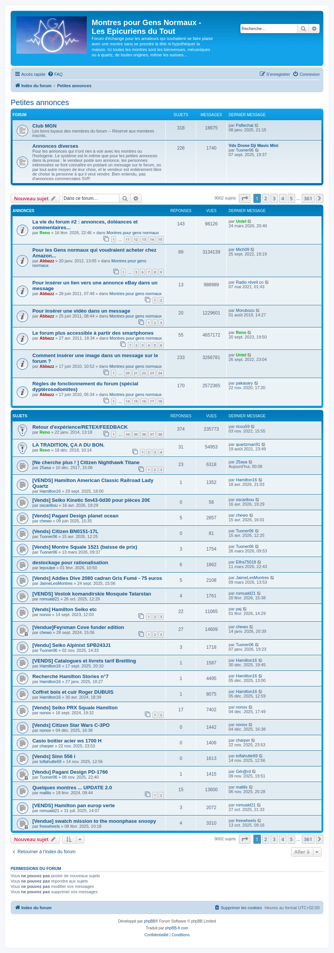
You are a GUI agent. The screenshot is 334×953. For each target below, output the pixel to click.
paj (239, 609)
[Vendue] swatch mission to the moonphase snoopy (94, 821)
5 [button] (291, 198)
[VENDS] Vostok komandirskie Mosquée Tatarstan (91, 594)
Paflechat (244, 125)
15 (160, 239)
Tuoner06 (245, 150)
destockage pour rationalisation (70, 562)
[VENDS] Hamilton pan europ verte (73, 805)
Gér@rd (243, 771)
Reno (45, 232)
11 (127, 239)
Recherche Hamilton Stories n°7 (70, 676)
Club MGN (44, 126)
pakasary (244, 383)
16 (144, 401)
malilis (45, 792)
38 (160, 434)
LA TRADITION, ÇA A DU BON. (68, 445)
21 (136, 372)
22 (144, 372)
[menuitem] (55, 74)
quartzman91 (248, 444)
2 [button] (265, 198)
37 (152, 434)
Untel (241, 221)
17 (152, 401)
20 (127, 372)
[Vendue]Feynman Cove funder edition (78, 627)
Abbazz (47, 261)
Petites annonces (40, 102)
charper (47, 746)
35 (136, 434)
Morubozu (245, 310)
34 (127, 434)
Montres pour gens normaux (133, 232)
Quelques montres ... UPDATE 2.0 (72, 787)
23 (152, 372)
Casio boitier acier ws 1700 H (67, 741)
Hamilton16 (50, 491)
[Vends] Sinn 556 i (53, 756)
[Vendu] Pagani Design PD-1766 (70, 772)
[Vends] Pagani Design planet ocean (75, 516)
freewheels (50, 826)
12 (136, 239)
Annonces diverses (55, 146)
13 (144, 239)
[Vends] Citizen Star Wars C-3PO (71, 725)
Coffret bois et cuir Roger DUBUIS (72, 692)
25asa (45, 467)
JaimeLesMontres (56, 583)
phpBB (149, 921)
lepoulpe (48, 567)
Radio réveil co (250, 282)
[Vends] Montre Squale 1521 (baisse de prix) (84, 547)
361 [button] (308, 198)
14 (152, 239)
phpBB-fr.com (176, 928)
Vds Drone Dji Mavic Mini (253, 145)
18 (160, 401)
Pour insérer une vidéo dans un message (81, 311)
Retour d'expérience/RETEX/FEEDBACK (80, 427)
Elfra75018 (246, 562)
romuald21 (49, 599)
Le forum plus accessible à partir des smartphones (93, 333)
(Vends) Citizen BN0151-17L (65, 531)
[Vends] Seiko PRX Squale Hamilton (75, 707)
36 (144, 434)
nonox (45, 614)
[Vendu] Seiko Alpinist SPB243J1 (71, 645)
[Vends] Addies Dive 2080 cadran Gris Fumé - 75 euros (97, 578)
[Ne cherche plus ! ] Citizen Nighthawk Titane (86, 462)
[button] (244, 198)
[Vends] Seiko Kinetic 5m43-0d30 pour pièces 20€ (91, 500)
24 (160, 372)
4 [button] (283, 198)
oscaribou (49, 505)
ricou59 (243, 426)
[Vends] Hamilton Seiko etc (64, 609)
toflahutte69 (51, 761)
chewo (46, 521)
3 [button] (274, 198)
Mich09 (242, 249)
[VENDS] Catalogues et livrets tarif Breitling (84, 661)
